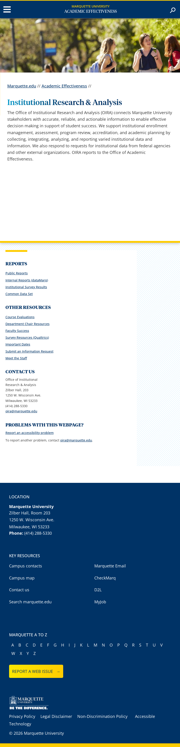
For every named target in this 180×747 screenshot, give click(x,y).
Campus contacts (25, 566)
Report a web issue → (36, 671)
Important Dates (17, 344)
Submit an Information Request (29, 351)
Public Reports (16, 273)
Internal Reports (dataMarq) (26, 280)
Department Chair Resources (27, 324)
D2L (98, 589)
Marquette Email (110, 566)
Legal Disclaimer (56, 716)
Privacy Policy (22, 716)
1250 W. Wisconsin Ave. (31, 519)
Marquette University (91, 6)
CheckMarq (105, 578)
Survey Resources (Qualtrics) (27, 337)
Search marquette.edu (30, 601)
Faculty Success (17, 330)
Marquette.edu (21, 86)
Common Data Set (19, 294)
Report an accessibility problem (29, 433)
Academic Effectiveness (90, 12)
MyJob (100, 601)
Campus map (22, 578)
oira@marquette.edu (21, 411)
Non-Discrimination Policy (102, 716)
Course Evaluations (20, 317)
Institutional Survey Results (26, 287)
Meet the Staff (16, 358)
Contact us (19, 589)
